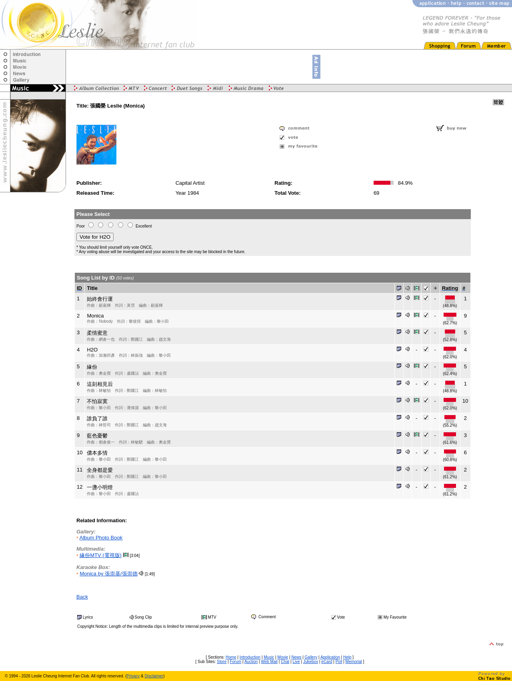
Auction (251, 661)
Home (231, 657)
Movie (283, 657)
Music (269, 657)
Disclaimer (154, 676)
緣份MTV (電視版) (101, 555)
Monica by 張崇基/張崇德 (108, 574)
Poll (339, 661)
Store (221, 661)
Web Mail (269, 661)
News (296, 657)
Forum (235, 661)
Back (82, 597)
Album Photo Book (100, 538)
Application (330, 657)
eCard (326, 661)
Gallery (311, 657)
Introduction (250, 657)
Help (347, 657)
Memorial (354, 661)
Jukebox (310, 661)
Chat (285, 661)
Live (296, 661)
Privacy (133, 676)
